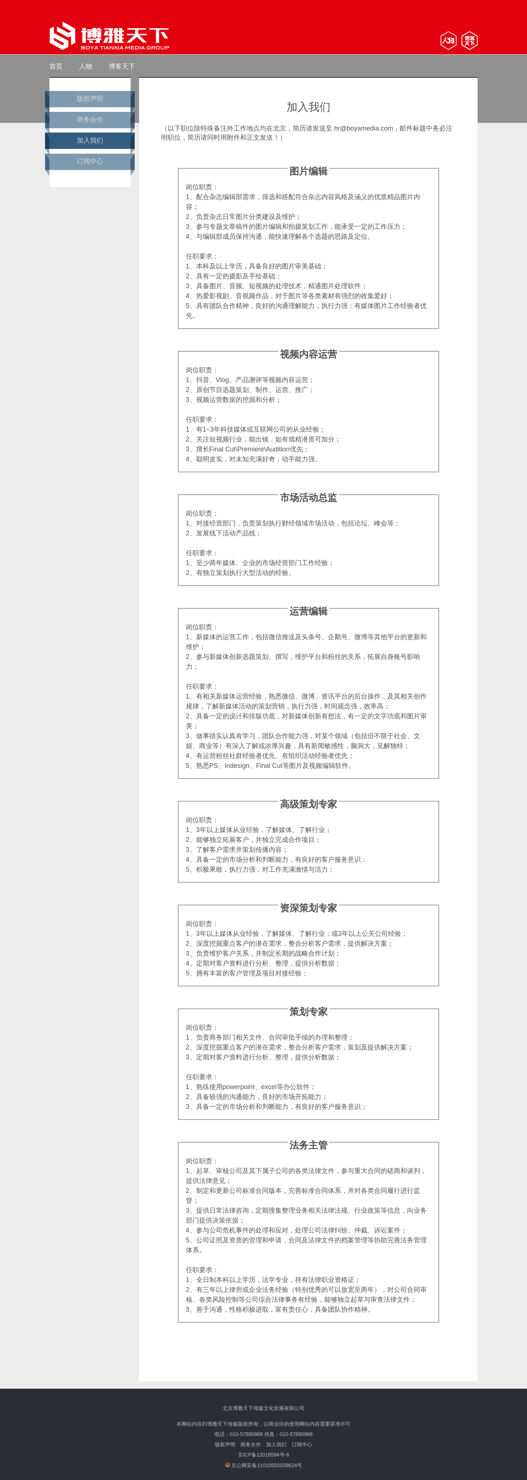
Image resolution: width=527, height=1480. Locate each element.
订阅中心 (90, 161)
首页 (56, 66)
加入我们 (90, 140)
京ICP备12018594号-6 (263, 1455)
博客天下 (122, 66)
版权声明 (90, 98)
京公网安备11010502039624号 (263, 1465)
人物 (85, 66)
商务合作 (90, 119)
